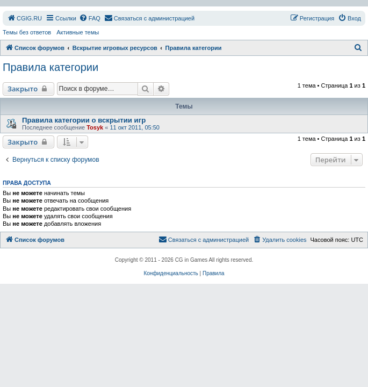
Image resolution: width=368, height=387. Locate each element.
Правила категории (50, 67)
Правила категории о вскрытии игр (84, 120)
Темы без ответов (27, 32)
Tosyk (94, 127)
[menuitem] (24, 18)
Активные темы (77, 32)
